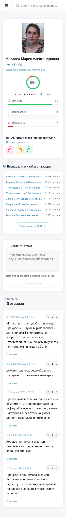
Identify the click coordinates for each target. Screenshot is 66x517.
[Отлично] (29, 150)
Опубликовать (33, 283)
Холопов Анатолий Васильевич (23, 193)
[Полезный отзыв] (56, 317)
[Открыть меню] (6, 5)
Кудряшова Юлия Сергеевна (22, 204)
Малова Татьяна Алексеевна (22, 215)
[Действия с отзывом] (56, 353)
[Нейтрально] (20, 150)
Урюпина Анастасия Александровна (24, 209)
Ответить (11, 354)
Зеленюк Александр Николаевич (24, 198)
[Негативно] (10, 150)
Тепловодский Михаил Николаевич (24, 187)
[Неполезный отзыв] (48, 317)
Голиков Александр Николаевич (24, 182)
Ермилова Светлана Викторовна (24, 176)
